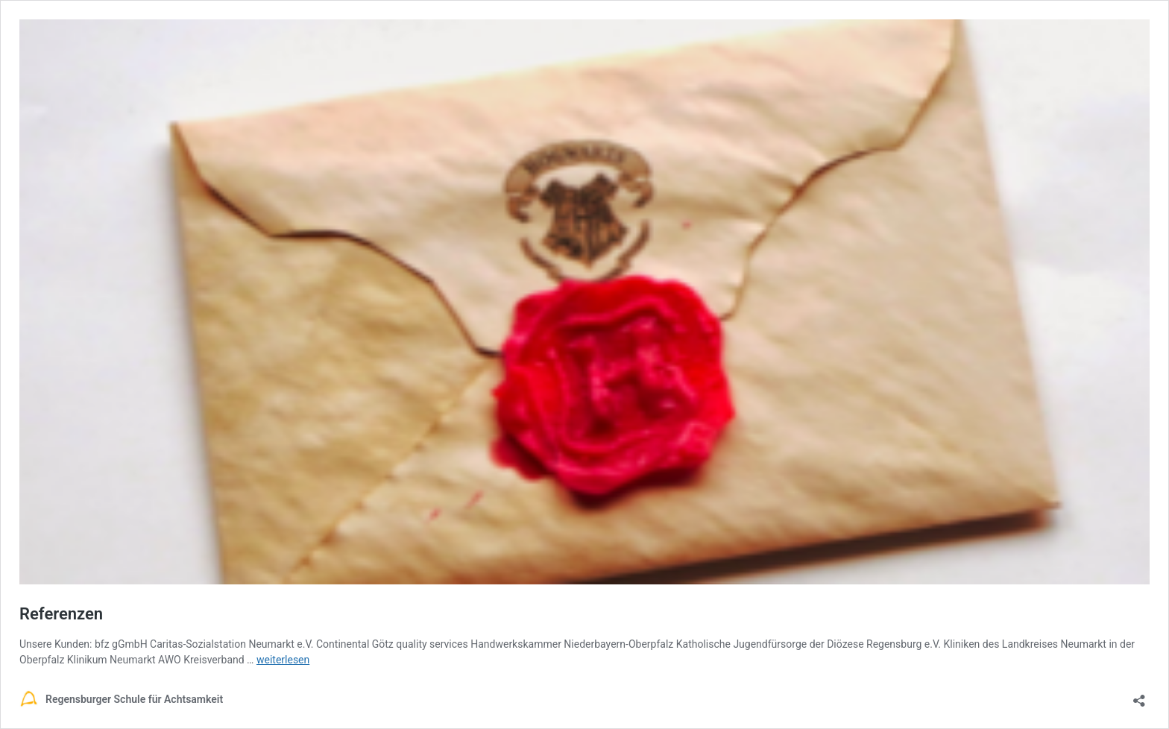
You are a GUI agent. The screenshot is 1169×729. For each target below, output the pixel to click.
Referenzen (61, 614)
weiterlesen (282, 660)
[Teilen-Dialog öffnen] (1139, 695)
